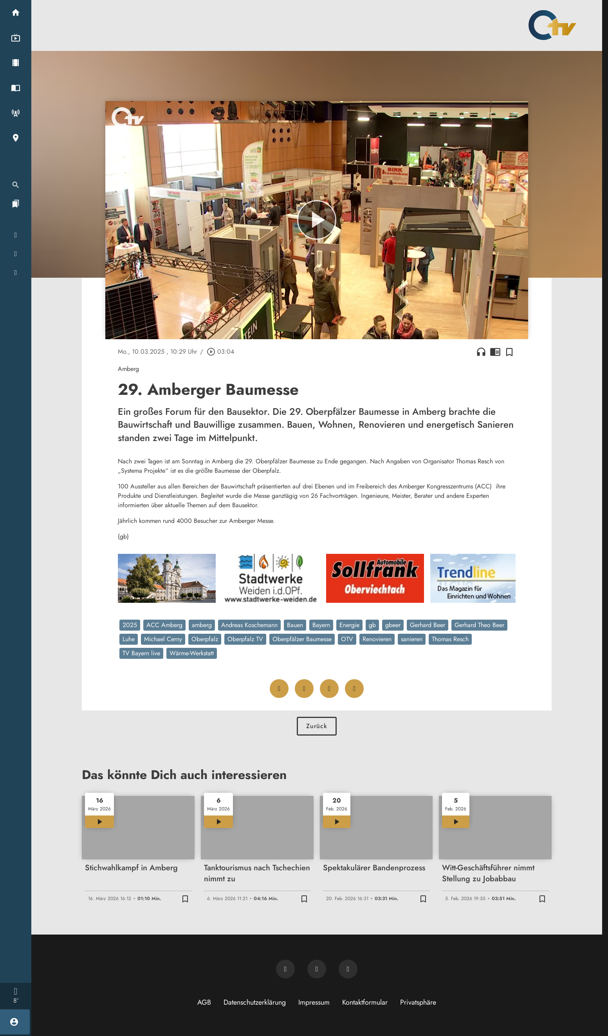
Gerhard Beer (427, 624)
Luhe (129, 639)
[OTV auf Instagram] (348, 969)
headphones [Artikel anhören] (481, 351)
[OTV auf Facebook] (316, 969)
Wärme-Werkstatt (192, 653)
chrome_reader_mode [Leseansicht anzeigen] (495, 351)
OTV (347, 639)
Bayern (321, 624)
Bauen (295, 624)
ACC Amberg (164, 624)
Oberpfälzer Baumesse (302, 639)
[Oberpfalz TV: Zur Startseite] (552, 25)
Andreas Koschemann (249, 624)
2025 (130, 624)
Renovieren (377, 639)
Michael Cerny (163, 639)
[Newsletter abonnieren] (285, 969)
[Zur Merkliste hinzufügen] (509, 351)
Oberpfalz (204, 639)
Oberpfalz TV (245, 639)
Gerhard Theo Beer (479, 624)
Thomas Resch (450, 639)
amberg (202, 624)
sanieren (411, 639)
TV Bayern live (141, 653)
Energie (349, 624)
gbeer (393, 624)
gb (372, 624)
